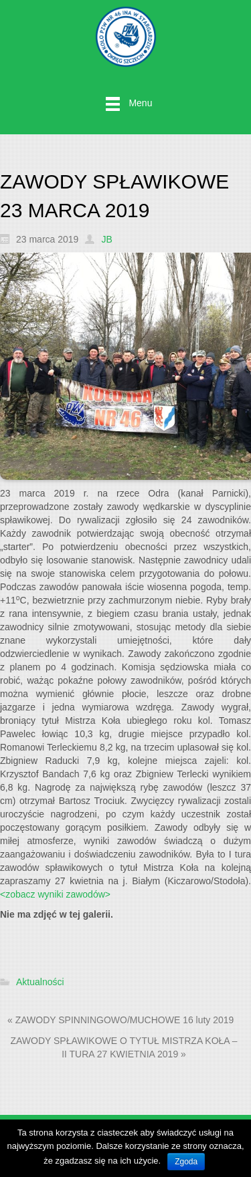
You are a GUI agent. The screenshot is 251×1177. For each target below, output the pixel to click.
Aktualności (40, 982)
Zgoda (186, 1161)
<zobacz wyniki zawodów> (55, 894)
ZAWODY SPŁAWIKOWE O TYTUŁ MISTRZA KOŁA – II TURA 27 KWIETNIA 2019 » (123, 1047)
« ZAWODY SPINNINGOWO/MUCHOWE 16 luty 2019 (120, 1020)
